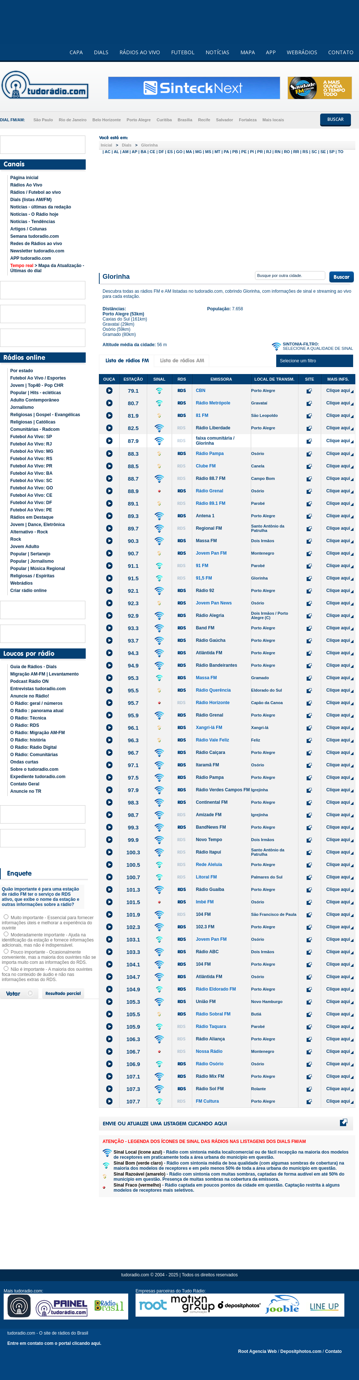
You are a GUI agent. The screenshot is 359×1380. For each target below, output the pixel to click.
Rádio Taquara (211, 1026)
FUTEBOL (183, 52)
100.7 (133, 877)
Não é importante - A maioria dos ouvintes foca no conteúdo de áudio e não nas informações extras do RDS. (47, 974)
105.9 (133, 1027)
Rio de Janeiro (72, 120)
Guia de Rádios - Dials (33, 666)
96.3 (133, 740)
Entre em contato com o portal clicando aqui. (54, 1343)
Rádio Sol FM (210, 1088)
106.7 (133, 1051)
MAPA (247, 52)
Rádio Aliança (210, 1039)
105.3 (133, 1002)
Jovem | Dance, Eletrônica (37, 524)
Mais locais (273, 120)
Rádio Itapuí (208, 852)
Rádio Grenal (209, 490)
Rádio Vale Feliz (212, 740)
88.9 (133, 491)
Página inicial (24, 177)
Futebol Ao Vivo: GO (31, 488)
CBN (201, 390)
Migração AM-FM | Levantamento (44, 674)
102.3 (133, 927)
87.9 (133, 441)
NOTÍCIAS (217, 52)
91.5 (133, 578)
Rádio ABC (207, 951)
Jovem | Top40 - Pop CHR (36, 385)
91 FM (202, 565)
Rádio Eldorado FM (216, 989)
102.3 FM (205, 926)
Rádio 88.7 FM (211, 478)
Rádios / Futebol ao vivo (35, 192)
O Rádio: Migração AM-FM (37, 732)
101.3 (133, 890)
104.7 (133, 977)
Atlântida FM (209, 652)
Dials (127, 145)
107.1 (133, 1076)
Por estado (21, 370)
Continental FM (212, 802)
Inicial (106, 145)
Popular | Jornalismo (32, 561)
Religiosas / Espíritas (32, 575)
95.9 (133, 715)
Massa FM (206, 540)
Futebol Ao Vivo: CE (31, 495)
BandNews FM (211, 827)
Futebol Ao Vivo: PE (31, 510)
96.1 (133, 728)
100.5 (133, 865)
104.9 (133, 989)
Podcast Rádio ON (29, 681)
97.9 (133, 790)
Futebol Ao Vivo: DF (31, 502)
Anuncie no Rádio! (29, 696)
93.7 (133, 640)
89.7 (133, 528)
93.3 (133, 628)
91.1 (133, 566)
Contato (333, 1351)
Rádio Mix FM (210, 1076)
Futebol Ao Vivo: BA (31, 473)
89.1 (133, 503)
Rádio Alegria (210, 615)
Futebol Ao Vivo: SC (31, 480)
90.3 (133, 541)
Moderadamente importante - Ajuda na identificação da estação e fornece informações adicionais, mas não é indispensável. (48, 940)
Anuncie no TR (25, 791)
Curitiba (164, 120)
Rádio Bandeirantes (216, 665)
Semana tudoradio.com (34, 236)
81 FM (202, 415)
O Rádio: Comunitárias (34, 754)
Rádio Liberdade (213, 427)
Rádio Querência (213, 690)
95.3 (133, 678)
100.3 (133, 852)
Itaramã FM (207, 764)
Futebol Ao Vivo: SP (31, 436)
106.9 (133, 1064)
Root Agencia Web (257, 1351)
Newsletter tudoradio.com (37, 251)
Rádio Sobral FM (213, 1014)
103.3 (133, 952)
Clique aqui (338, 390)
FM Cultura (207, 1101)
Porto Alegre (139, 120)
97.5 (133, 777)
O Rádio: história (28, 740)
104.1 (133, 964)
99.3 (133, 827)
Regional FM (209, 528)
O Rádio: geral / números (36, 703)
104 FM (203, 914)
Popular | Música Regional (37, 568)
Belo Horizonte (106, 120)
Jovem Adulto (24, 546)
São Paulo (43, 120)
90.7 (133, 553)
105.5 (133, 1014)
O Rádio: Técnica (28, 718)
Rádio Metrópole (213, 403)
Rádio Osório (209, 1063)
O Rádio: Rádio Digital (33, 747)
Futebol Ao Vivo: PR (31, 466)
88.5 (133, 466)
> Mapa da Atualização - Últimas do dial (47, 268)
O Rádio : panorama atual (36, 710)
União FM (206, 1001)
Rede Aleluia (209, 864)
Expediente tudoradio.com (38, 776)
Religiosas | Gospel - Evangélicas (45, 414)
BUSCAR (335, 119)
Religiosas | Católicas (32, 422)
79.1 (133, 391)
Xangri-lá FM (209, 727)
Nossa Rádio (209, 1051)
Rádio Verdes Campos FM (223, 789)
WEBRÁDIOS (302, 52)
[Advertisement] (227, 211)
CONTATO (341, 52)
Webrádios (21, 583)
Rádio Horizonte (213, 702)
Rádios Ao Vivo (26, 185)
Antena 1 (205, 515)
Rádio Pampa (210, 453)
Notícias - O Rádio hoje (34, 214)
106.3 (133, 1039)
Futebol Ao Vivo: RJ (31, 444)
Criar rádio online (28, 590)
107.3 (133, 1089)
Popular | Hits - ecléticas (35, 392)
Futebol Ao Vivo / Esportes (38, 378)
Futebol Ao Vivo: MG (31, 451)
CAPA (76, 52)
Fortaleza (247, 120)
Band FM (205, 627)
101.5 (133, 902)
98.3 (133, 802)
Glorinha (149, 145)
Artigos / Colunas (28, 229)
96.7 (133, 753)
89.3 (133, 516)
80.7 (133, 403)
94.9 (133, 665)
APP (271, 52)
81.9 (133, 415)
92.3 (133, 603)
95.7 (133, 703)
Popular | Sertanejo (30, 553)
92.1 (133, 591)
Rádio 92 (205, 590)
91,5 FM (204, 578)
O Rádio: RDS (24, 725)
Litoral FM (206, 877)
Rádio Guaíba (210, 889)
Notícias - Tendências (32, 221)
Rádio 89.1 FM (211, 503)
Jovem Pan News (214, 603)
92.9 (133, 616)
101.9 (133, 914)
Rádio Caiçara (210, 752)
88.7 (133, 479)
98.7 (133, 815)
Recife (204, 120)
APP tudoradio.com (30, 258)
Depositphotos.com (300, 1351)
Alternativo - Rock (29, 531)
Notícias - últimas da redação (40, 207)
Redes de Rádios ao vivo (36, 243)
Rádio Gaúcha (211, 640)
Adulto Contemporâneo (34, 400)
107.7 (133, 1101)
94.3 (133, 653)
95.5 (133, 690)
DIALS (101, 52)
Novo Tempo (209, 839)
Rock (15, 539)
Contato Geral (24, 784)
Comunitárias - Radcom (35, 429)
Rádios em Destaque (31, 517)
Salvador (224, 120)
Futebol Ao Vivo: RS (31, 458)
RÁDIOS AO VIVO (139, 52)
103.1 (133, 939)
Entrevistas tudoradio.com (38, 688)
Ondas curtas (24, 762)
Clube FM (206, 466)
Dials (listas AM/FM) (31, 199)
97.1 (133, 765)
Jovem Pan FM (211, 553)
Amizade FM (209, 814)
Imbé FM (205, 901)
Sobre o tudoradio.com (34, 769)
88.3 (133, 454)
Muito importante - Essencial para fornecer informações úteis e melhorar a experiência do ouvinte (47, 923)
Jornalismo (22, 407)
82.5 (133, 428)
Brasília (185, 120)
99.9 (133, 840)
